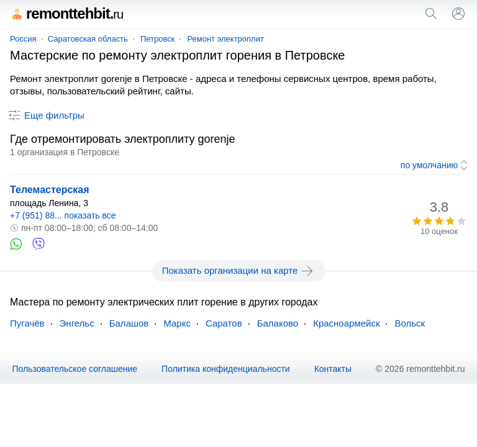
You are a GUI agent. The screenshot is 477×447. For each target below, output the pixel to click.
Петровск (157, 38)
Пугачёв (27, 323)
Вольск (409, 323)
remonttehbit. (66, 13)
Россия (23, 38)
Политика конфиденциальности (225, 369)
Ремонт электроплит (225, 38)
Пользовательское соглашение (74, 369)
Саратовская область (88, 38)
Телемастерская (49, 189)
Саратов (224, 323)
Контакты (333, 369)
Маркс (177, 323)
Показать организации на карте (239, 270)
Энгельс (77, 323)
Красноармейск (346, 323)
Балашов (129, 323)
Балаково (278, 323)
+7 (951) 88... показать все (63, 215)
